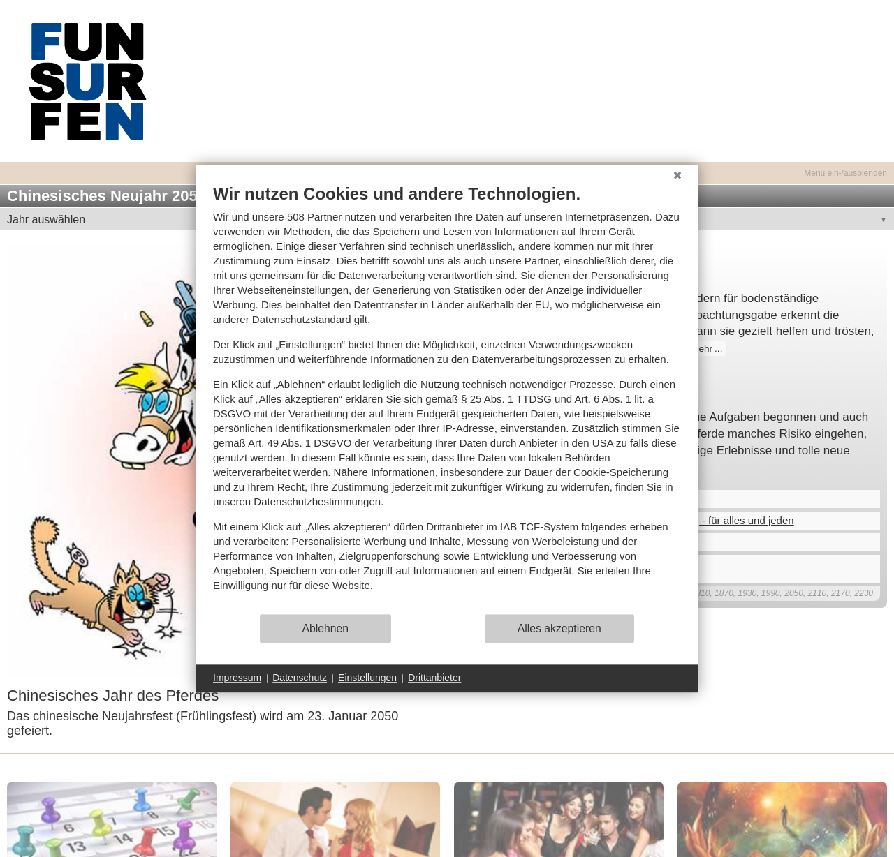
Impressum (237, 677)
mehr (701, 348)
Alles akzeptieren (559, 628)
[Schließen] (677, 175)
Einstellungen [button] (367, 677)
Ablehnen (325, 628)
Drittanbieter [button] (434, 677)
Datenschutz (299, 677)
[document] (447, 398)
